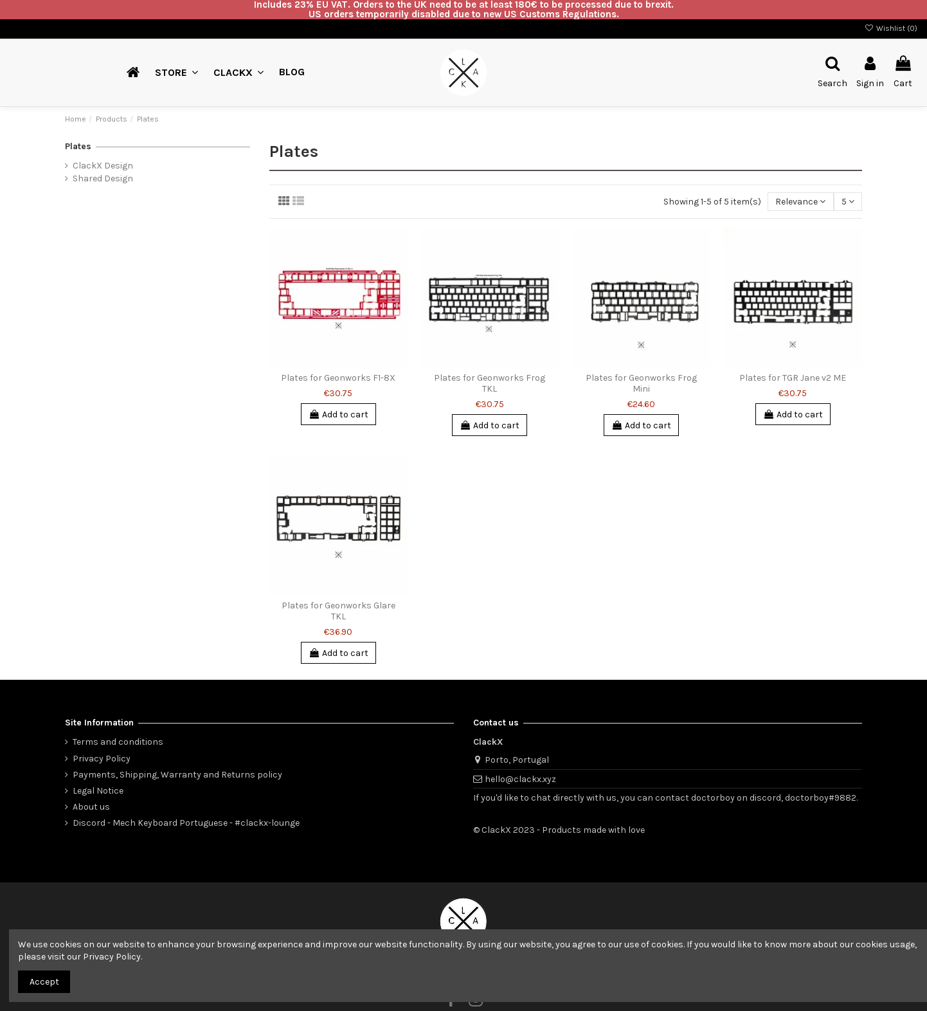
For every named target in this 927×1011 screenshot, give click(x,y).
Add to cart (338, 414)
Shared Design (103, 178)
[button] (238, 72)
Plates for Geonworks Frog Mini (641, 383)
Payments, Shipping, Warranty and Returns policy (177, 774)
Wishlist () (891, 28)
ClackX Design (103, 165)
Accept (44, 981)
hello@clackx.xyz (520, 779)
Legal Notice (98, 790)
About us (91, 806)
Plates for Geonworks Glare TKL (338, 611)
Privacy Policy (101, 758)
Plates (78, 146)
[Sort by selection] (800, 201)
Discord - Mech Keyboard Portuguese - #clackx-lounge (186, 822)
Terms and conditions (118, 741)
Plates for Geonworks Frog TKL (489, 383)
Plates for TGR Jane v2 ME (792, 377)
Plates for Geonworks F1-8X (338, 377)
